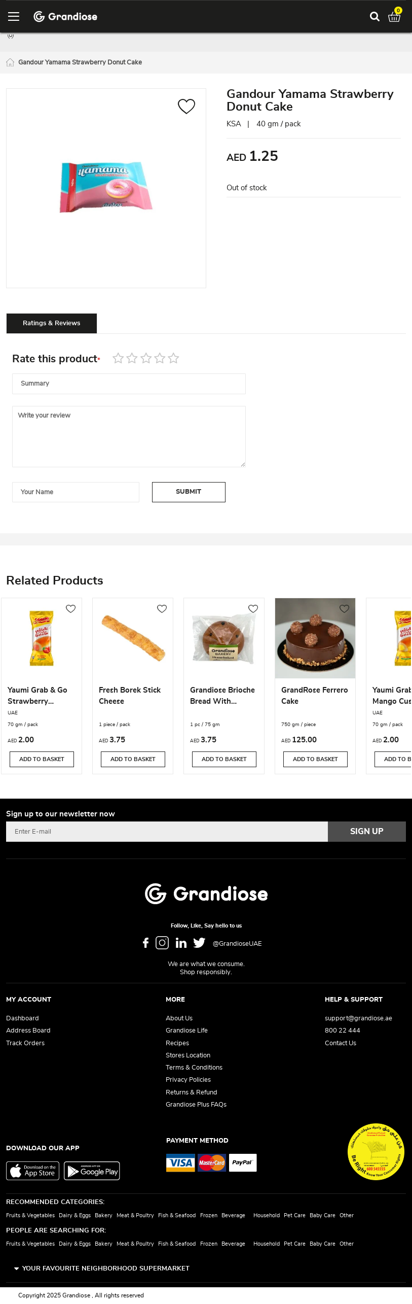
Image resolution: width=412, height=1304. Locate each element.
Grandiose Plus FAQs (196, 1105)
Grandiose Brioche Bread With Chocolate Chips (222, 697)
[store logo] (65, 16)
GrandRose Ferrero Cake (314, 696)
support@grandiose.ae (358, 1018)
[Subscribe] (367, 831)
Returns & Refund (191, 1092)
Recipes (177, 1043)
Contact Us (340, 1043)
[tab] (51, 323)
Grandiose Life (187, 1030)
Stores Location (188, 1055)
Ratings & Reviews (51, 323)
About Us (179, 1018)
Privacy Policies (188, 1080)
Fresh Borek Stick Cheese (130, 696)
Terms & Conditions (194, 1068)
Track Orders (25, 1043)
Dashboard (22, 1018)
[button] (187, 108)
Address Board (28, 1030)
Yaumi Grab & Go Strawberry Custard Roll (37, 697)
